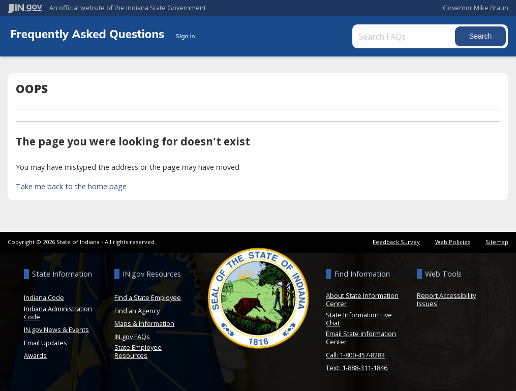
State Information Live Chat (359, 319)
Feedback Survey (396, 242)
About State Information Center (362, 299)
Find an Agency (137, 311)
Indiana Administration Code (58, 313)
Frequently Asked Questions (89, 33)
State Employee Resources (138, 351)
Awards (35, 355)
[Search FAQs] (405, 36)
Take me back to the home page (71, 186)
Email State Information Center (361, 337)
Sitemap (496, 242)
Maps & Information (144, 323)
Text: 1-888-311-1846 (356, 368)
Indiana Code (44, 297)
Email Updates (45, 343)
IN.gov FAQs (132, 337)
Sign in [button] (185, 36)
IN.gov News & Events (56, 329)
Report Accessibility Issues (446, 299)
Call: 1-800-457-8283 (355, 355)
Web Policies (452, 242)
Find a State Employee (147, 297)
